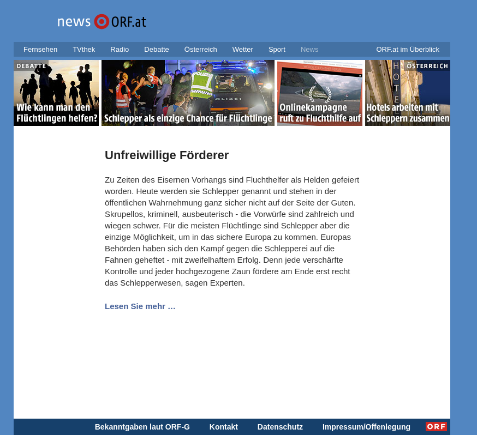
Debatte (156, 49)
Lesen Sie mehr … (140, 306)
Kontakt (224, 426)
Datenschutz (280, 426)
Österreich (200, 49)
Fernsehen (40, 49)
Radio (119, 49)
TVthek (84, 49)
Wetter (242, 49)
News (310, 49)
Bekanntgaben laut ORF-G (142, 426)
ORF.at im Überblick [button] (407, 49)
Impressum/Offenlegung (366, 426)
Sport (277, 49)
